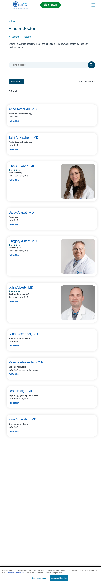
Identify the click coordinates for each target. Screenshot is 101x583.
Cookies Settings (39, 578)
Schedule (52, 5)
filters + (16, 81)
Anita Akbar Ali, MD (23, 109)
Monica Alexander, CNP (26, 362)
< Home (12, 21)
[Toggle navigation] (93, 5)
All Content (14, 37)
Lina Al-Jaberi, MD (22, 166)
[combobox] (51, 65)
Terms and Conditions (15, 573)
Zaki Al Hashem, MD (24, 137)
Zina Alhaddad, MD (23, 419)
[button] (91, 64)
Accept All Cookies (59, 578)
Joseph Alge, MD (21, 391)
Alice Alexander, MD (23, 334)
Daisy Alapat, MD (21, 212)
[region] (50, 574)
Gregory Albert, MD (23, 241)
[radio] (94, 81)
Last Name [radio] (88, 81)
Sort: (87, 81)
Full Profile (14, 121)
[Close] (97, 570)
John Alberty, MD (21, 287)
